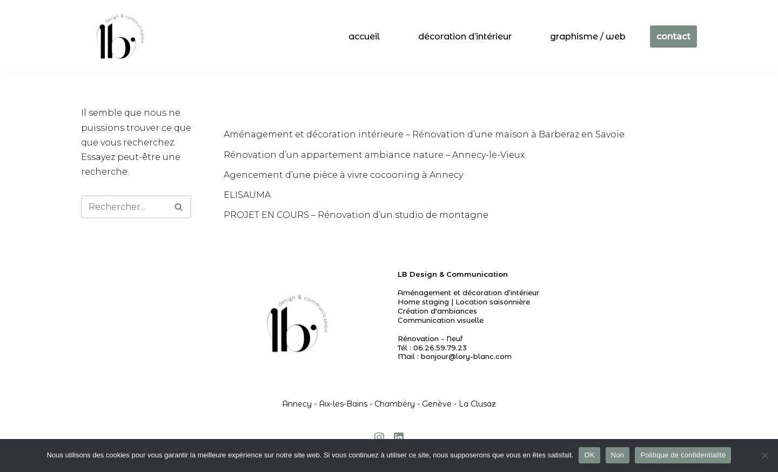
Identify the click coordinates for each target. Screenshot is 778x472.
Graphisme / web (588, 36)
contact (673, 36)
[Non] (764, 455)
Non (618, 455)
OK (589, 455)
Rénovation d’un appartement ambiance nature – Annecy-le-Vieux (374, 155)
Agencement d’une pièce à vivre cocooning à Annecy (343, 175)
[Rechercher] (124, 206)
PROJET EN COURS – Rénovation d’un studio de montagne (356, 215)
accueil (364, 36)
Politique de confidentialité (683, 455)
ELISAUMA (247, 195)
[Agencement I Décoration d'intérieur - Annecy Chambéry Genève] (118, 36)
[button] (179, 207)
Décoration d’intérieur (465, 36)
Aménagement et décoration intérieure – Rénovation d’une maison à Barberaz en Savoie (424, 134)
